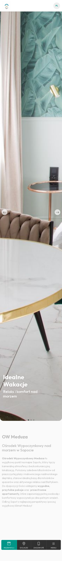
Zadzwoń (39, 545)
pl (57, 6)
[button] (4, 212)
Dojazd (24, 545)
